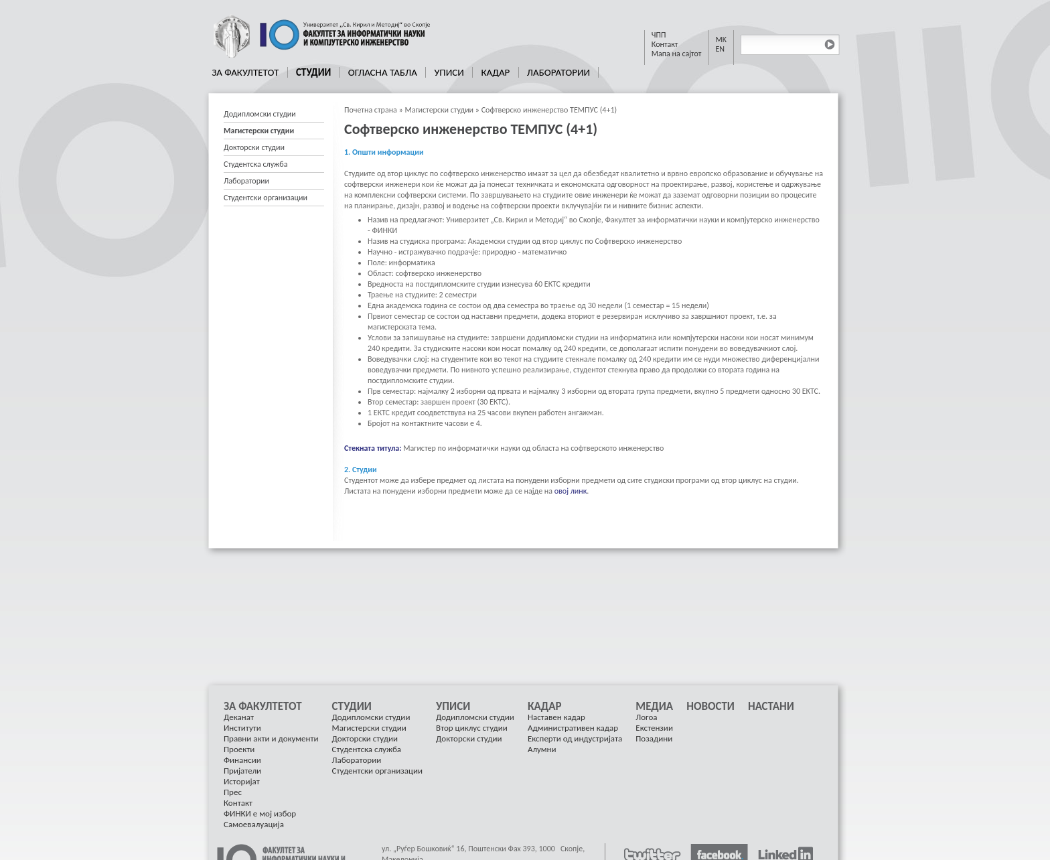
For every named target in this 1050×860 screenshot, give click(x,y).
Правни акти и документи (271, 738)
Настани (771, 706)
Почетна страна (370, 110)
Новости (710, 706)
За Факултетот (245, 72)
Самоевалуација (254, 824)
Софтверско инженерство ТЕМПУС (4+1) (549, 110)
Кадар (495, 72)
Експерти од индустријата (575, 738)
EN (720, 49)
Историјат (242, 781)
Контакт (665, 44)
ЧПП (659, 35)
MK (721, 39)
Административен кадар (573, 728)
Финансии (242, 760)
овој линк (570, 491)
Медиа (654, 706)
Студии (313, 72)
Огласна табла (382, 72)
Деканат (239, 717)
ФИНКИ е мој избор (260, 813)
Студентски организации (265, 197)
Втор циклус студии (472, 728)
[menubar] (401, 72)
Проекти (239, 749)
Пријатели (242, 771)
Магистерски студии (438, 110)
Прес (233, 792)
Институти (242, 728)
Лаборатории (558, 72)
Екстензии (654, 728)
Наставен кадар (556, 717)
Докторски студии (254, 147)
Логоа (646, 717)
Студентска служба (255, 164)
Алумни (542, 749)
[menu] (274, 156)
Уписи (448, 72)
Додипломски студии (260, 114)
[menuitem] (246, 72)
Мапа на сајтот (677, 53)
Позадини (653, 738)
